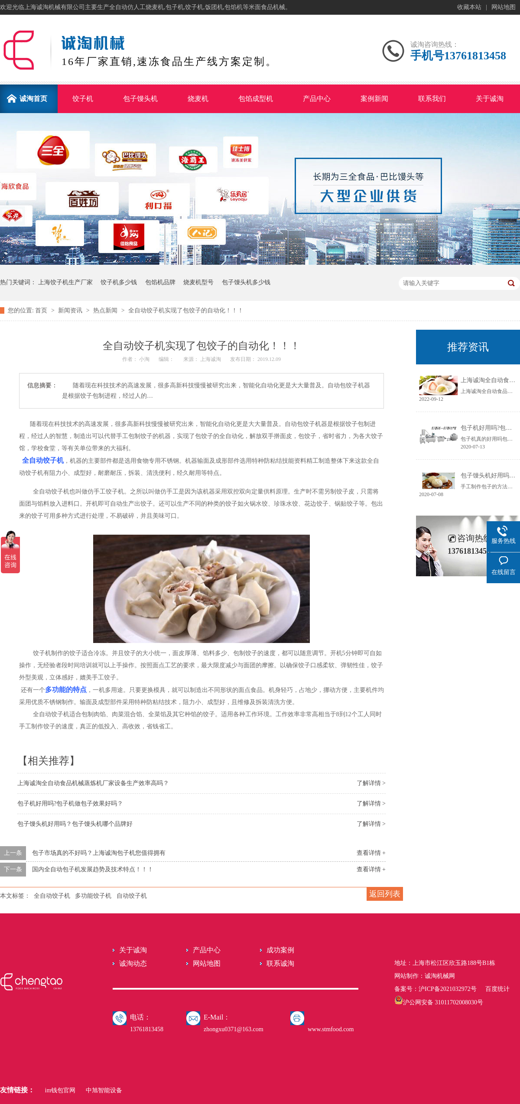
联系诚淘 (280, 963)
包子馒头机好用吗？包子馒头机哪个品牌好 (75, 824)
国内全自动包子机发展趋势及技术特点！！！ (92, 869)
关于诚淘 (133, 950)
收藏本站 (469, 7)
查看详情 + (371, 853)
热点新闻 (106, 310)
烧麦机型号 (198, 282)
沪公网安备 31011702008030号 (438, 1002)
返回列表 (384, 894)
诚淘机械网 (440, 976)
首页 (42, 310)
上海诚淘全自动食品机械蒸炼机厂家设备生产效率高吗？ (93, 783)
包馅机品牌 (160, 282)
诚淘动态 (133, 963)
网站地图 (503, 7)
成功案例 (280, 950)
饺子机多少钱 (119, 282)
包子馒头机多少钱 (246, 282)
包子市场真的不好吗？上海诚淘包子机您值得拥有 (99, 853)
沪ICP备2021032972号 (448, 989)
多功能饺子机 (93, 896)
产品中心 (207, 950)
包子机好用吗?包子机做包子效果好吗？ (70, 803)
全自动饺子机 (52, 896)
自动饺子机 (132, 896)
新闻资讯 (71, 310)
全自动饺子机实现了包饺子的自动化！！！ (186, 310)
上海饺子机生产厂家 (65, 282)
